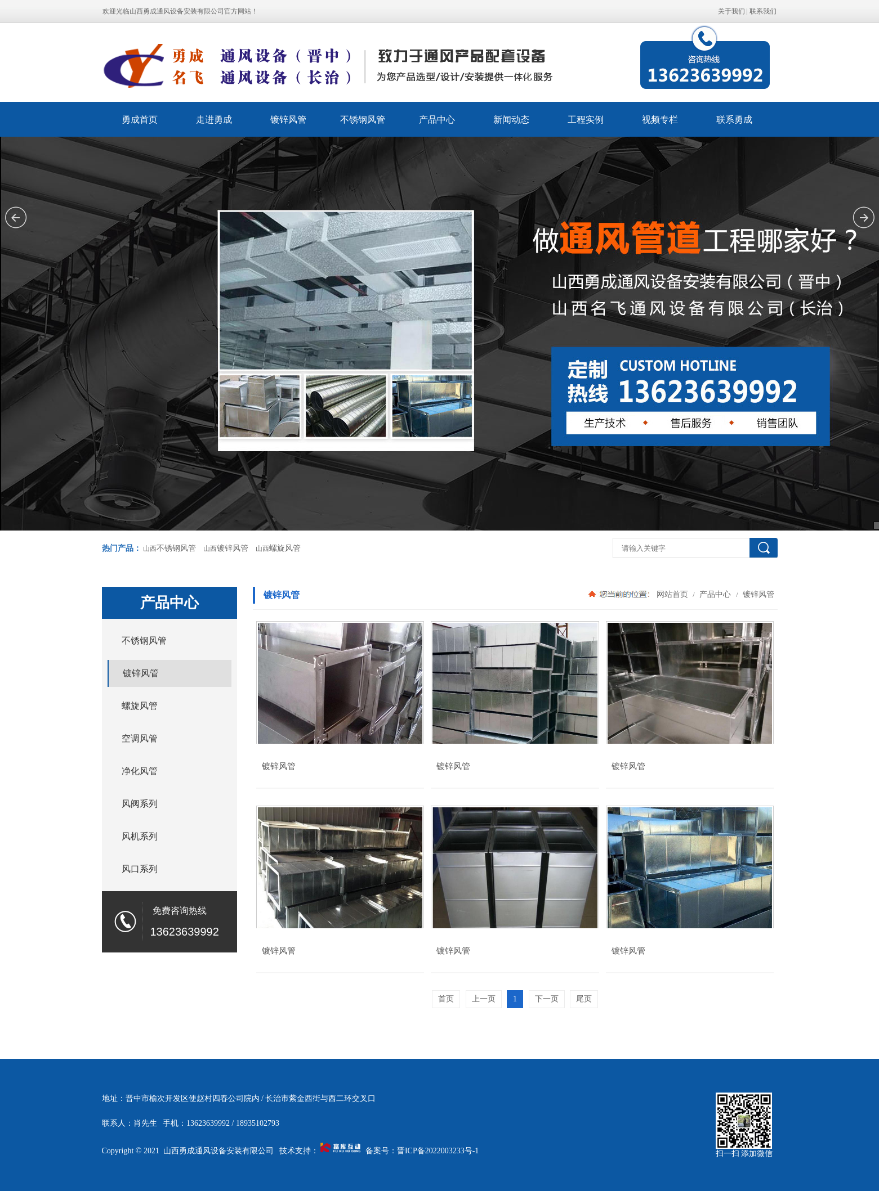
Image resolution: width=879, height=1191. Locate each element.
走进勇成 (214, 119)
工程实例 (586, 119)
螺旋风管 (285, 548)
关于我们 (731, 11)
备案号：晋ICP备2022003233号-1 (422, 1151)
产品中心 (437, 119)
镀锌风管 (288, 119)
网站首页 (672, 594)
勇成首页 (140, 119)
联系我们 (763, 11)
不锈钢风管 (362, 119)
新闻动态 (511, 119)
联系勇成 (734, 119)
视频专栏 (660, 119)
